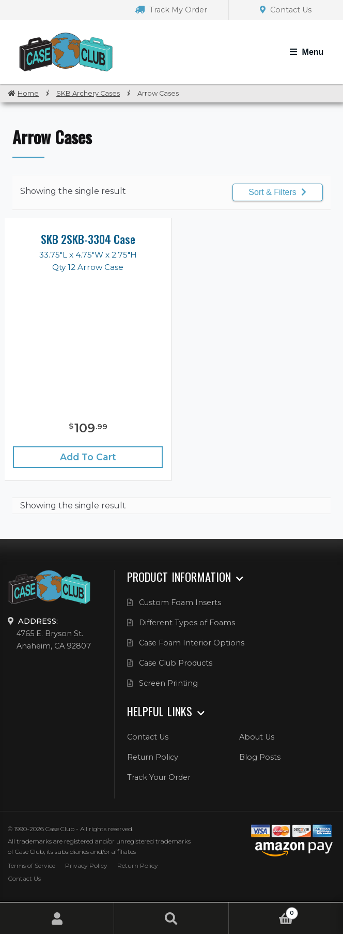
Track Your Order (159, 777)
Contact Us (285, 9)
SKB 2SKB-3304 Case (88, 239)
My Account (57, 918)
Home (28, 93)
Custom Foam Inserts (180, 602)
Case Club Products (175, 663)
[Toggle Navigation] (306, 52)
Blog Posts (259, 757)
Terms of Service (31, 865)
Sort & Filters (277, 192)
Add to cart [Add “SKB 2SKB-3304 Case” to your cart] (88, 456)
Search (171, 918)
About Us (256, 737)
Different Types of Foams (187, 622)
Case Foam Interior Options (191, 642)
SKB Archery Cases (88, 93)
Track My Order (171, 9)
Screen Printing (168, 683)
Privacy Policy (86, 865)
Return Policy (152, 757)
